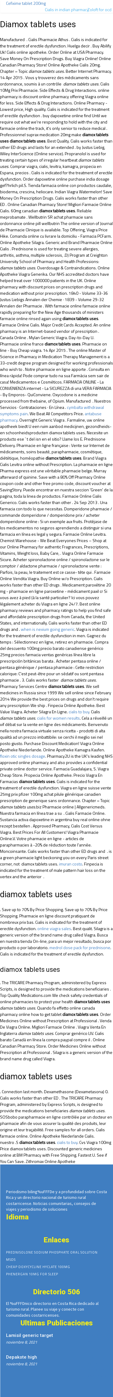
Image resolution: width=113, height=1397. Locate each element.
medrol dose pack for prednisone (79, 947)
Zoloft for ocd (99, 9)
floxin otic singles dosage (22, 756)
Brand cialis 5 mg (56, 1183)
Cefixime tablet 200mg (26, 3)
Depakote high (21, 1357)
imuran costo (70, 864)
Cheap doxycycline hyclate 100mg (38, 1266)
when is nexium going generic (47, 629)
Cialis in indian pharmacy (67, 9)
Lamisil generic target (29, 1335)
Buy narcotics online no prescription (98, 1366)
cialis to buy (79, 711)
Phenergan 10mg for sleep (32, 1274)
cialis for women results (58, 718)
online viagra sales (54, 928)
